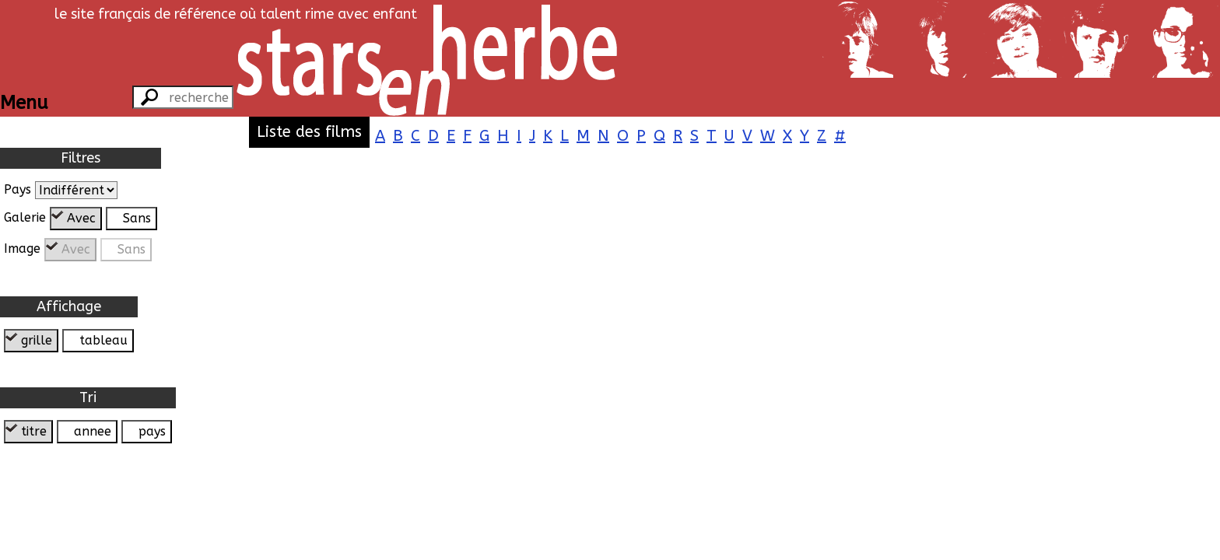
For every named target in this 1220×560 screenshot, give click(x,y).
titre (34, 431)
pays (152, 431)
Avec (81, 218)
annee (92, 431)
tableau (103, 340)
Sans (137, 218)
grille (36, 340)
